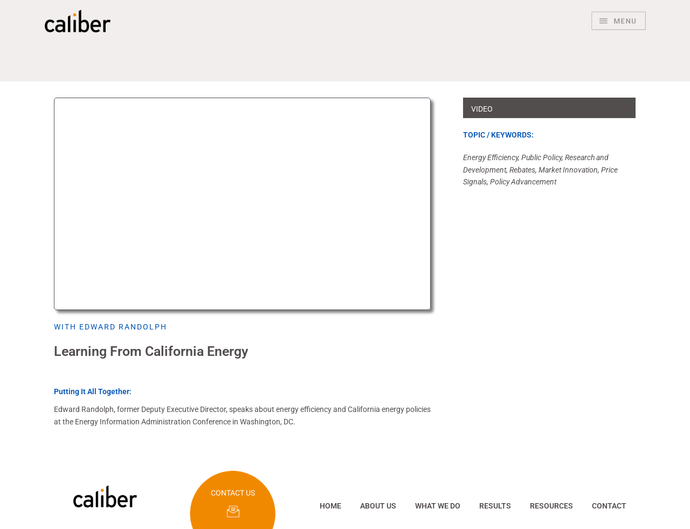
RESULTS (495, 505)
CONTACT (609, 505)
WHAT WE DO (437, 505)
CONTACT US (233, 493)
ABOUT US (378, 505)
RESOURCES (551, 505)
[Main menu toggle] (618, 21)
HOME (330, 505)
